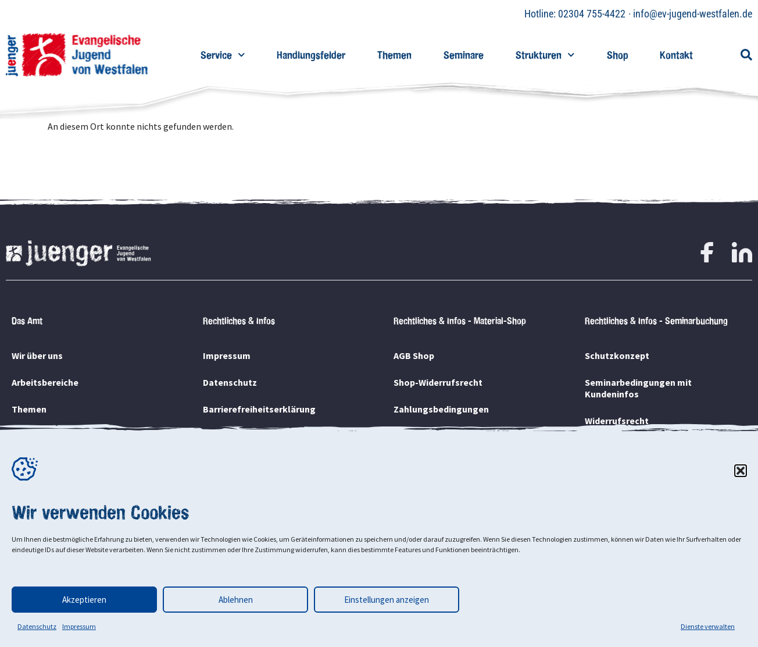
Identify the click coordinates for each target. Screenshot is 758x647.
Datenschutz (36, 626)
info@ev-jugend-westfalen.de (692, 14)
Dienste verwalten (708, 626)
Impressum (79, 626)
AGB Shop (414, 355)
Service (223, 55)
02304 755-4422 (591, 14)
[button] (740, 471)
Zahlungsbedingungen (441, 409)
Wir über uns (37, 355)
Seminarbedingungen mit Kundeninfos (638, 388)
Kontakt (676, 55)
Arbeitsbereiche (45, 382)
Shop (617, 55)
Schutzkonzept (617, 355)
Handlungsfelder (311, 55)
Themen (394, 55)
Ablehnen (236, 599)
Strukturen (545, 55)
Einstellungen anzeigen (386, 599)
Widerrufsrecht (617, 420)
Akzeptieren (84, 599)
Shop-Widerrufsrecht (438, 382)
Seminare (464, 55)
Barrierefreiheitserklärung (259, 409)
